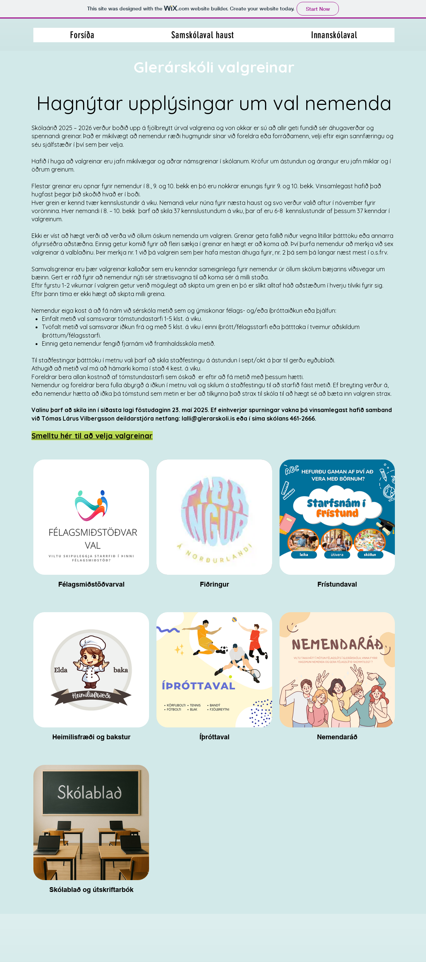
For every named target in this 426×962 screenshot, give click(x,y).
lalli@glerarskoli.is (208, 418)
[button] (334, 35)
